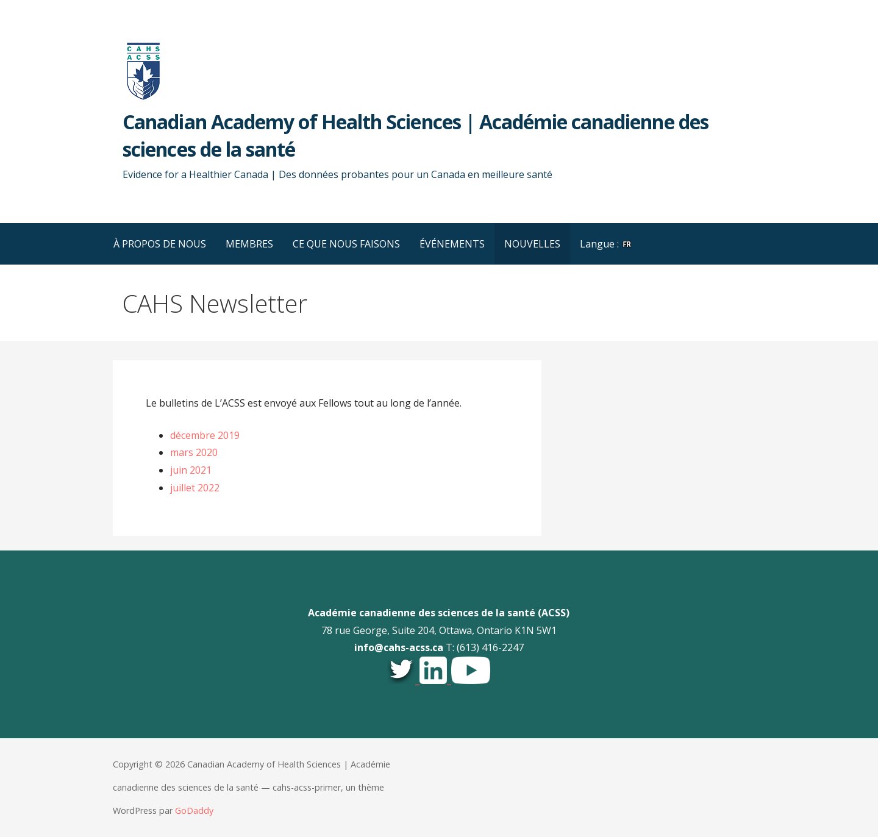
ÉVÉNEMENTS (452, 244)
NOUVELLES (532, 244)
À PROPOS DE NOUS (159, 244)
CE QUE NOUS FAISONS (346, 244)
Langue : (606, 244)
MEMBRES (249, 244)
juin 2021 (191, 470)
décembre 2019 (205, 435)
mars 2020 (194, 452)
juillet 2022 (195, 487)
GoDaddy (194, 810)
